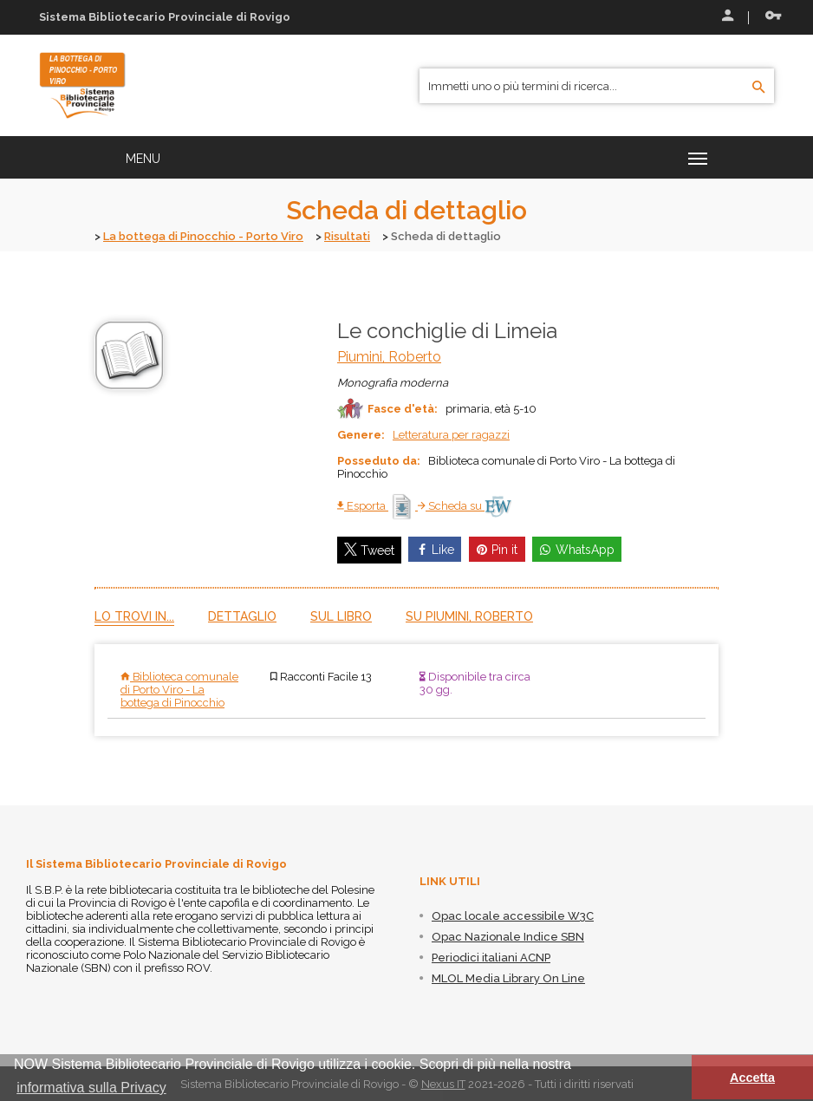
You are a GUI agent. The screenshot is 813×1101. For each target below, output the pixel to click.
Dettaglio (242, 615)
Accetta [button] (752, 1078)
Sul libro (341, 615)
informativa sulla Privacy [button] (91, 1087)
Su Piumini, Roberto (469, 615)
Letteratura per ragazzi (451, 433)
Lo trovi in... (134, 615)
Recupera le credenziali (773, 15)
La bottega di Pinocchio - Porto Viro (203, 236)
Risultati (347, 236)
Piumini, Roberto (389, 356)
